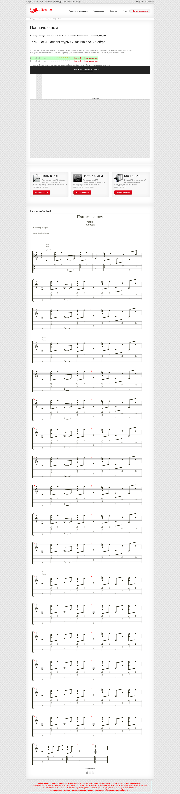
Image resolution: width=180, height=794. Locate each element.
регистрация (139, 2)
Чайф (54, 19)
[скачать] (77, 58)
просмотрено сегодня (73, 2)
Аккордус (33, 19)
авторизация (149, 2)
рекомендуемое (59, 2)
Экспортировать (41, 192)
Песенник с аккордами (44, 19)
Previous (27, 494)
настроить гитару (32, 2)
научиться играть (46, 2)
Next (153, 494)
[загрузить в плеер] (91, 58)
